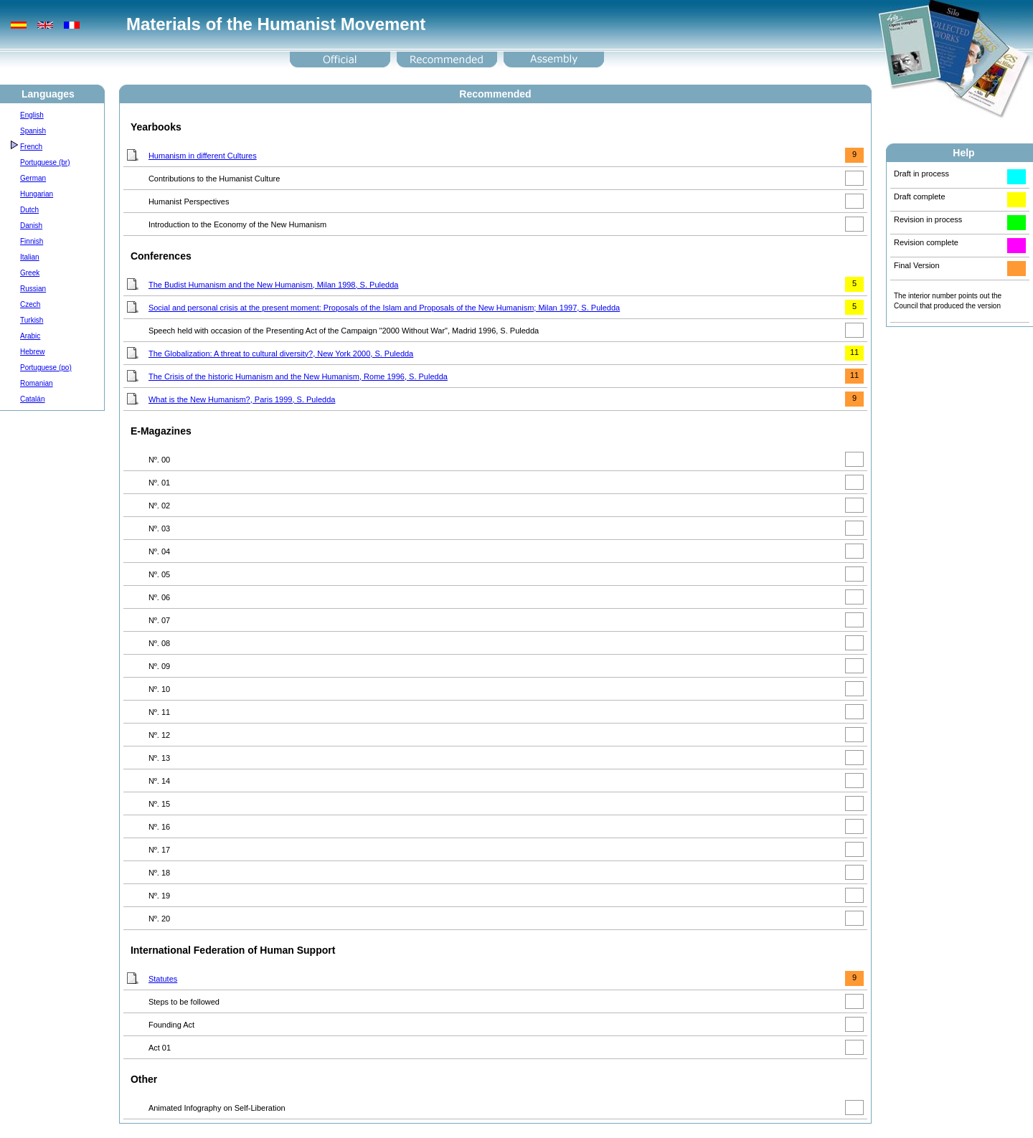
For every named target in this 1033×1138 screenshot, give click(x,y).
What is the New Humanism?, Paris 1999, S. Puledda (241, 399)
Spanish (33, 131)
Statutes (162, 979)
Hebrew (32, 352)
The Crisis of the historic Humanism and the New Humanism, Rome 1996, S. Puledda (298, 376)
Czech (30, 304)
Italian (29, 257)
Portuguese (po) (46, 367)
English (32, 115)
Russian (33, 289)
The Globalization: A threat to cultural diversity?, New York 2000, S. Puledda (280, 353)
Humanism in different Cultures (202, 155)
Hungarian (36, 194)
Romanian (36, 383)
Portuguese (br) (45, 162)
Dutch (29, 210)
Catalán (32, 399)
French (31, 147)
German (33, 178)
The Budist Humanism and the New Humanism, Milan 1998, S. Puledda (273, 284)
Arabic (30, 336)
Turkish (31, 320)
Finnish (31, 241)
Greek (29, 273)
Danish (31, 225)
